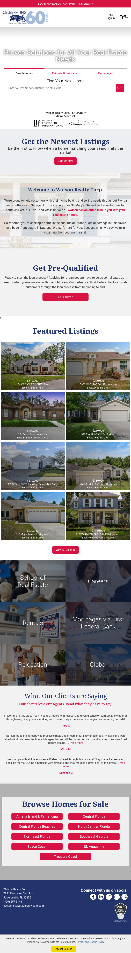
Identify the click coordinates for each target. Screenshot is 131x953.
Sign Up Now (65, 161)
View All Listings (65, 549)
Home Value (64, 73)
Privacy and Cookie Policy (90, 942)
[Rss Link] (124, 897)
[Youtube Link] (109, 897)
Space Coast (37, 846)
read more (77, 742)
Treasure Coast (65, 857)
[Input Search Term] (61, 88)
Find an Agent (106, 73)
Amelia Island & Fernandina (37, 816)
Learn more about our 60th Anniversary (65, 3)
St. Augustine (94, 846)
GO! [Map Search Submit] (120, 88)
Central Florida (94, 816)
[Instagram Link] (117, 897)
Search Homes (24, 73)
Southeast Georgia (94, 836)
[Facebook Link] (93, 897)
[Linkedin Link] (101, 897)
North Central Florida (94, 826)
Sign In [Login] (110, 17)
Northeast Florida (37, 836)
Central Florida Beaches (37, 826)
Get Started (65, 297)
